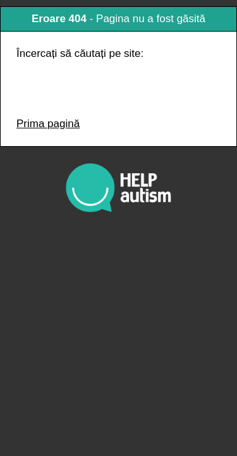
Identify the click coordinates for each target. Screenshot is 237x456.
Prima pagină (48, 124)
